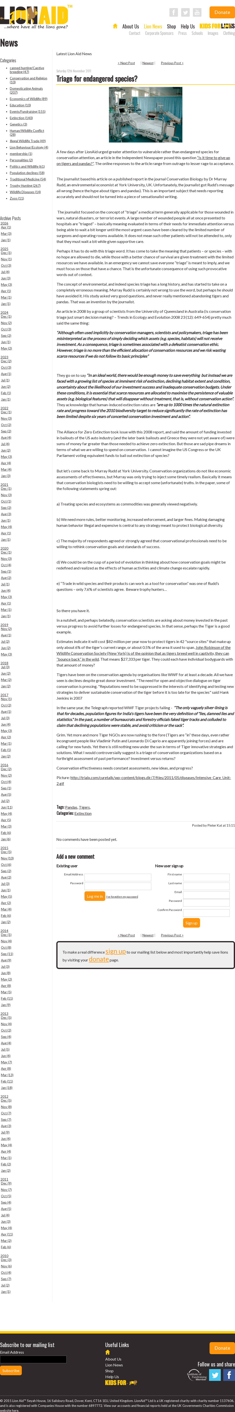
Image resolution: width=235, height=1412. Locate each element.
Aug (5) (6, 794)
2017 (4, 695)
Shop (171, 26)
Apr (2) (6, 737)
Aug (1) (6, 374)
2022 (4, 408)
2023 (4, 357)
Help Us (188, 26)
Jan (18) (6, 1088)
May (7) (6, 1062)
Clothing (229, 33)
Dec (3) (6, 1260)
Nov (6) (6, 1266)
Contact (134, 33)
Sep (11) (7, 954)
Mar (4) (6, 469)
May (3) (6, 285)
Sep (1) (6, 571)
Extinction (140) (21, 118)
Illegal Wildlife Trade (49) (28, 141)
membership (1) (21, 154)
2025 (4, 249)
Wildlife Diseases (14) (25, 192)
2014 (4, 931)
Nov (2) (6, 323)
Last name (175, 883)
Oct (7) (6, 1113)
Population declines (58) (27, 173)
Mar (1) (6, 297)
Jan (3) (6, 476)
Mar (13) (7, 1075)
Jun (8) (6, 973)
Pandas (71, 807)
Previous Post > (172, 63)
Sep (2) (6, 336)
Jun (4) (6, 591)
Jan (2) (6, 686)
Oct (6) (6, 865)
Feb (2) (6, 1164)
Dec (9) (6, 1183)
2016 (4, 765)
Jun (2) (6, 387)
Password (76, 883)
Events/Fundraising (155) (28, 111)
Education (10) (20, 105)
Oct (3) (6, 265)
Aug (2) (6, 578)
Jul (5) (5, 1049)
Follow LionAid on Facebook (173, 12)
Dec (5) (6, 852)
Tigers (84, 807)
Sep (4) (6, 1037)
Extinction (83, 813)
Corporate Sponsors (159, 33)
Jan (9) (6, 1005)
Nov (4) (6, 941)
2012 (4, 1096)
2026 (4, 223)
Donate (222, 12)
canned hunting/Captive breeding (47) (27, 70)
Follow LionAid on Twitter (185, 12)
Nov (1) (6, 259)
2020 (4, 548)
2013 (4, 1014)
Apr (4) (6, 463)
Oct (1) (6, 501)
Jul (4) (5, 272)
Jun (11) (6, 807)
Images (213, 33)
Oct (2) (6, 425)
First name (175, 874)
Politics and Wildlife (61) (27, 166)
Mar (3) (6, 234)
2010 (4, 1256)
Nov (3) (6, 418)
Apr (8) (6, 986)
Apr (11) (7, 1234)
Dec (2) (6, 361)
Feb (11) (7, 998)
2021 (4, 485)
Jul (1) (5, 380)
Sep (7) (6, 1120)
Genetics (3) (18, 124)
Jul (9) (5, 1132)
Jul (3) (5, 667)
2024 (4, 313)
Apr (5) (6, 820)
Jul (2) (5, 641)
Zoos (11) (17, 198)
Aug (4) (6, 438)
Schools (197, 33)
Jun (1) (6, 342)
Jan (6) (6, 839)
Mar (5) (6, 992)
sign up (116, 951)
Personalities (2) (21, 160)
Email (178, 892)
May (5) (6, 896)
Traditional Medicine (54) (28, 179)
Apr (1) (6, 227)
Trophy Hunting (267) (25, 186)
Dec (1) (6, 253)
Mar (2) (6, 680)
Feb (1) (6, 393)
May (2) (6, 348)
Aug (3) (6, 514)
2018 (4, 663)
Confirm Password (169, 910)
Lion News (153, 26)
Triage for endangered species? (96, 78)
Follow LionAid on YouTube (197, 12)
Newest (147, 63)
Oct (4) (6, 565)
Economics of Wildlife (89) (28, 99)
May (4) (6, 527)
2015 (4, 848)
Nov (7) (6, 1190)
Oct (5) (6, 1196)
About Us (130, 26)
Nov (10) (7, 858)
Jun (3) (6, 278)
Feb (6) (6, 833)
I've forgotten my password (122, 896)
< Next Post (126, 63)
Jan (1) (6, 240)
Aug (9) (6, 960)
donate (99, 959)
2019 (4, 625)
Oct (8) (6, 947)
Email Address (73, 874)
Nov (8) (6, 1107)
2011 (4, 1179)
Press (182, 33)
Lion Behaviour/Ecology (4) (29, 147)
